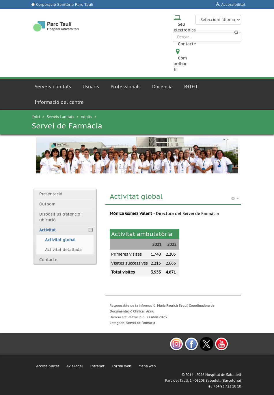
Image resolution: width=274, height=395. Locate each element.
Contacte (187, 43)
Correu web (121, 366)
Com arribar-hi (181, 63)
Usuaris (91, 86)
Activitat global (60, 239)
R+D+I (190, 86)
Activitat (47, 230)
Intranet (97, 366)
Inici (36, 117)
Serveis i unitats (53, 86)
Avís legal (74, 366)
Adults (86, 117)
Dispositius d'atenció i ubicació (61, 216)
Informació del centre (59, 102)
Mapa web (147, 366)
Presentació (50, 193)
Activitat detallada (63, 249)
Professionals (126, 86)
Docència (162, 86)
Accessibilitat (233, 4)
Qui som (47, 204)
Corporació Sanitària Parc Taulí (64, 4)
